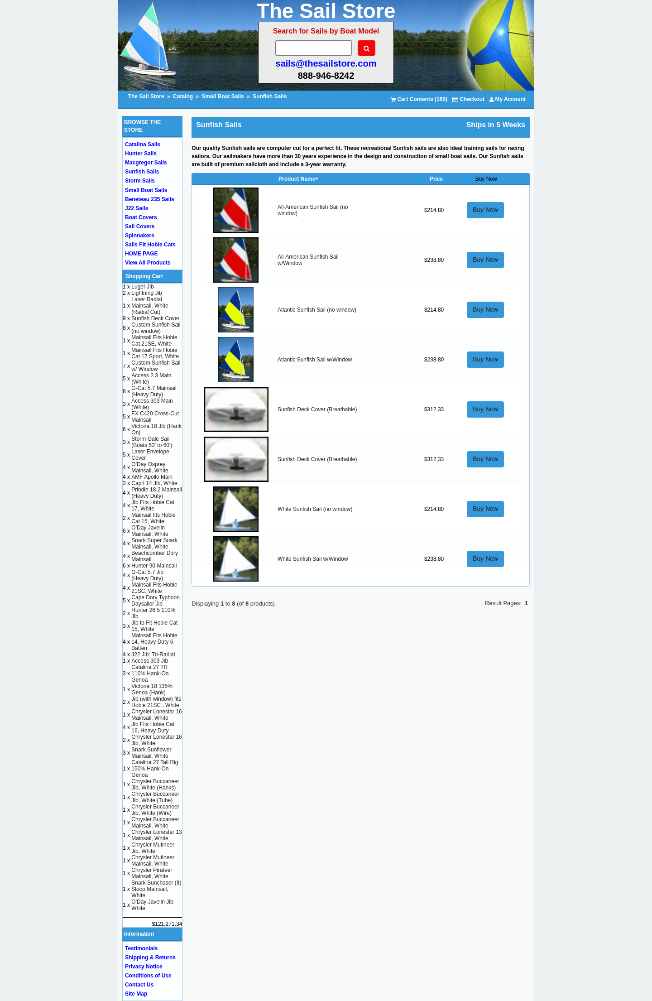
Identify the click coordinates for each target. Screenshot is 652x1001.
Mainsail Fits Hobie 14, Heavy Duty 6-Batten (154, 641)
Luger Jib (142, 287)
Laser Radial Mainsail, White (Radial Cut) (149, 305)
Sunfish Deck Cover (155, 318)
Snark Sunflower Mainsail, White (151, 752)
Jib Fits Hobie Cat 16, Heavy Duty (152, 727)
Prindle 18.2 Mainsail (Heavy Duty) (156, 492)
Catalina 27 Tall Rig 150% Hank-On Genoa (154, 768)
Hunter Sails (141, 153)
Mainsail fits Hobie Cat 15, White (153, 518)
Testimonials (141, 948)
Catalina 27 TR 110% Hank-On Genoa (149, 673)
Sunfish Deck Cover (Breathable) (317, 409)
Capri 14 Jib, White (154, 483)
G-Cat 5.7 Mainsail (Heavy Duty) (153, 391)
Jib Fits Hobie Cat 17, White (152, 505)
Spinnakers (139, 235)
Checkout (468, 99)
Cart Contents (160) (419, 99)
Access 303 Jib (149, 661)
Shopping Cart (144, 276)
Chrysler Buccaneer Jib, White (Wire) (155, 810)
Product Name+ (298, 179)
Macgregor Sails (146, 162)
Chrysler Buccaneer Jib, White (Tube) (155, 797)
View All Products (148, 263)
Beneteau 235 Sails (149, 199)
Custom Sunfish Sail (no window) (155, 328)
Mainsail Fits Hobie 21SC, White (154, 588)
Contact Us (139, 985)
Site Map (136, 994)
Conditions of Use (148, 975)
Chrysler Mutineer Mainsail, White (152, 860)
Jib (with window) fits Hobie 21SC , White (156, 702)
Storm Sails (140, 181)
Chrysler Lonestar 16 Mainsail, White (156, 714)
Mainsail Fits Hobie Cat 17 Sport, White (155, 353)
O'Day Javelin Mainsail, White (149, 531)
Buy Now (485, 209)
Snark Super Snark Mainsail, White (154, 543)
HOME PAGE (141, 253)
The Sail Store (147, 96)
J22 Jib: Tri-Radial (153, 654)
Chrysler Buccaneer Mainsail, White (155, 822)
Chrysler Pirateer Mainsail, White (151, 873)
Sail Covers (139, 226)
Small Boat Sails (222, 96)
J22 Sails (136, 208)
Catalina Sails (142, 144)
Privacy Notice (144, 966)
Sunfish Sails (270, 96)
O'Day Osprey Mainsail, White (149, 467)
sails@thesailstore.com (326, 63)
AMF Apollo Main (152, 477)
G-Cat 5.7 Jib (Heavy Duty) (147, 575)
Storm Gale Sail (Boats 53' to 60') (151, 442)
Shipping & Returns (150, 957)
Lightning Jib (146, 293)
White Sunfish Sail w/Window (313, 559)
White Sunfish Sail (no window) (315, 509)
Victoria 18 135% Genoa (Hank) (152, 689)
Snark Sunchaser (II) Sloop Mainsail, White (156, 889)
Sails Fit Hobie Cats (150, 244)
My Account (507, 99)
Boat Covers (141, 217)
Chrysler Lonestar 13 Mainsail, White (156, 835)
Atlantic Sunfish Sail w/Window (315, 359)
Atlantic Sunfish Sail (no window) (317, 310)
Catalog (183, 96)
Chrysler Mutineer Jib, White (152, 848)
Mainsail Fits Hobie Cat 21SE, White (154, 340)
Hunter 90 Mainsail (154, 566)
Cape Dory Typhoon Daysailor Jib (155, 600)
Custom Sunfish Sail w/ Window (155, 366)
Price (436, 179)
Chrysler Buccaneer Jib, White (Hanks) (155, 784)
